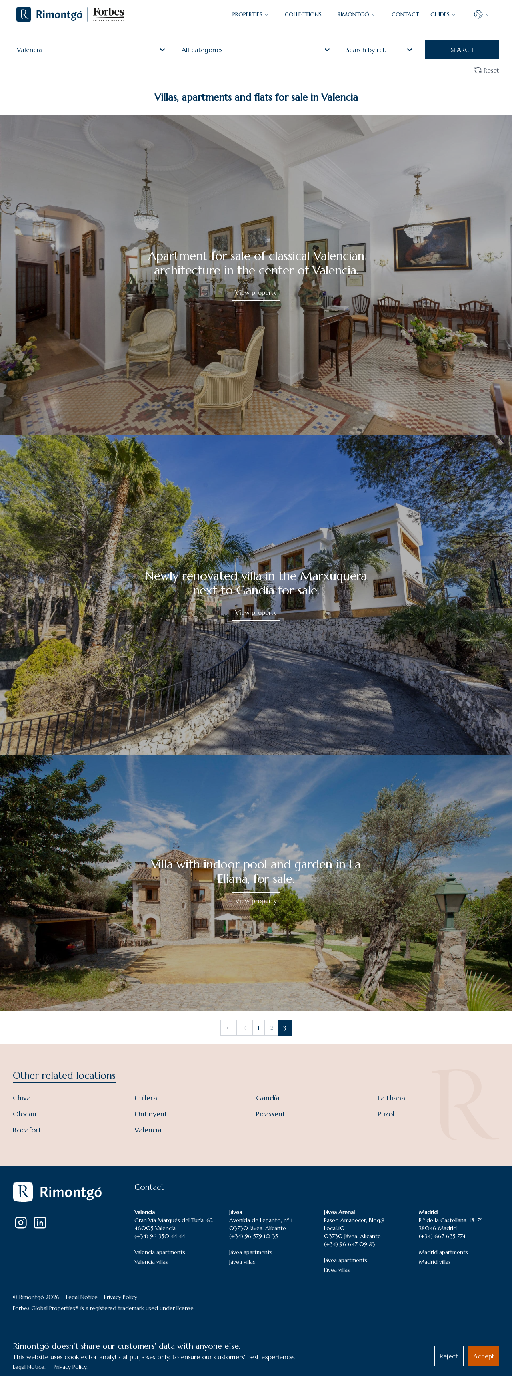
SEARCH (462, 50)
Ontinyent (150, 1113)
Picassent (270, 1113)
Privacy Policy (120, 1297)
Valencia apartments (159, 1252)
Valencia (148, 1129)
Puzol (386, 1113)
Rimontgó (357, 14)
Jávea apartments (250, 1252)
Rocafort (27, 1129)
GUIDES (443, 14)
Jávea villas (242, 1261)
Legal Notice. (29, 1366)
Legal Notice (82, 1297)
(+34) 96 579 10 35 (253, 1236)
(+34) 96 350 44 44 (159, 1236)
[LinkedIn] (40, 1223)
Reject (449, 1356)
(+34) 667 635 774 (442, 1236)
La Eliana (391, 1097)
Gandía (268, 1097)
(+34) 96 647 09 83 (349, 1244)
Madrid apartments (443, 1252)
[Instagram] (21, 1223)
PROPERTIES (250, 14)
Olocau (24, 1113)
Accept (483, 1356)
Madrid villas (435, 1261)
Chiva (22, 1097)
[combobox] (18, 49)
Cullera (145, 1097)
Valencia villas (151, 1261)
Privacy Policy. (71, 1366)
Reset (486, 70)
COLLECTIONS (303, 14)
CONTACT (405, 14)
